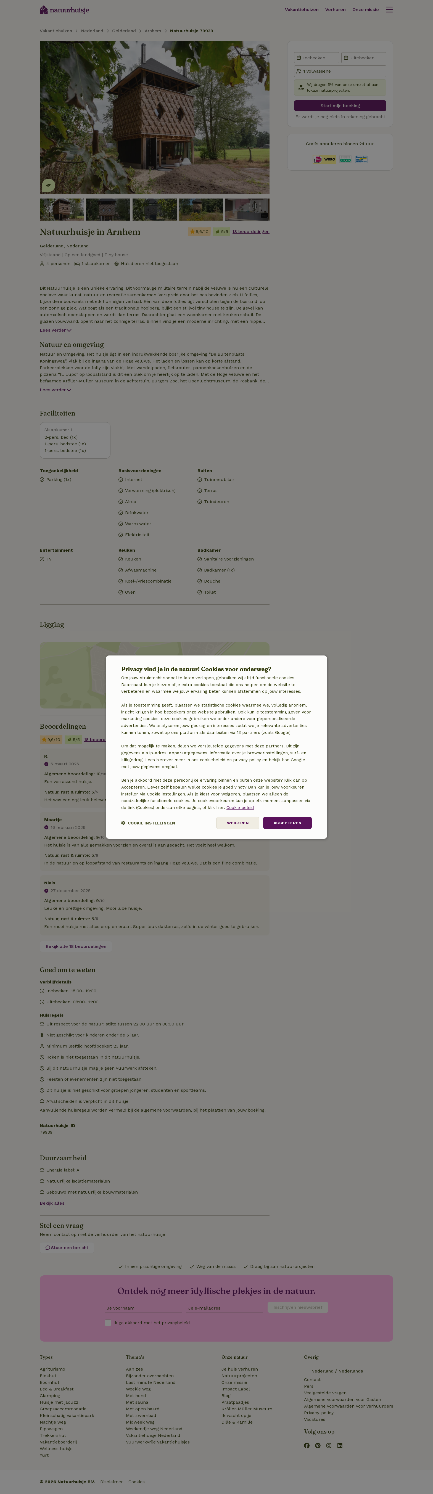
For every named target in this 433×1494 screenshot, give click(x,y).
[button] (148, 823)
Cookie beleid (240, 807)
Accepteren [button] (287, 823)
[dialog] (216, 747)
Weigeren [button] (238, 823)
